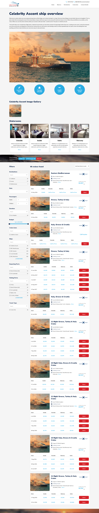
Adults (10, 199)
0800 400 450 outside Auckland (81, 1)
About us (59, 4)
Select (85, 192)
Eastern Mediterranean (60, 173)
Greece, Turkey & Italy (60, 200)
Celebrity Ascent (56, 178)
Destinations (67, 4)
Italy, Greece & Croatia (60, 225)
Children (11, 203)
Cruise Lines (75, 4)
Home (52, 4)
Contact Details (84, 4)
